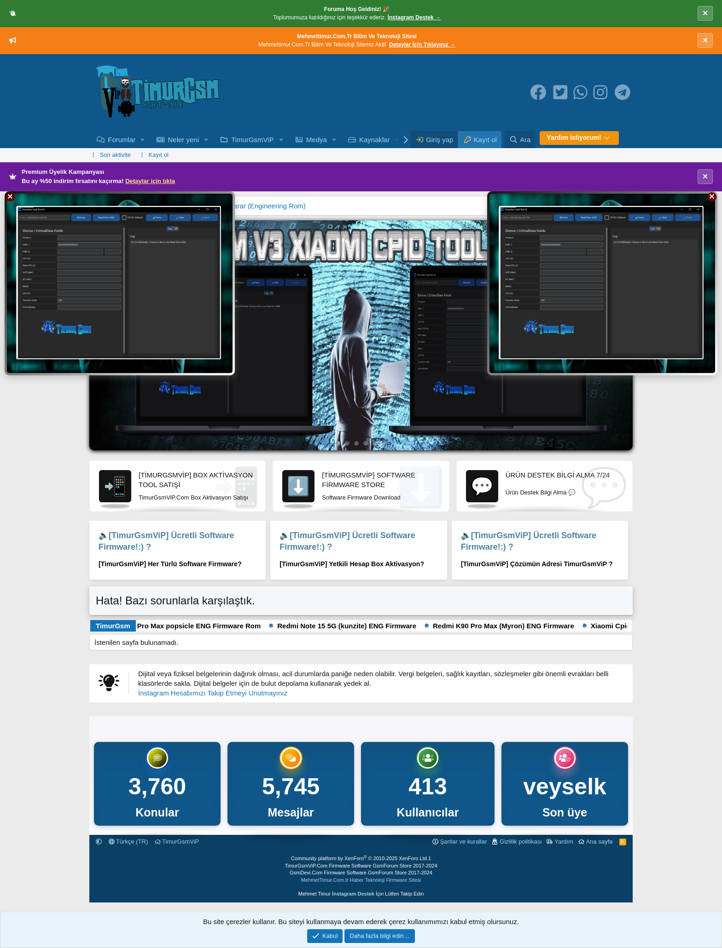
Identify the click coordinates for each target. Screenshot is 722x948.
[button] (142, 139)
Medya (316, 140)
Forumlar (121, 140)
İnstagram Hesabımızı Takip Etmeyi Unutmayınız (212, 693)
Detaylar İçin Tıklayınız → (422, 44)
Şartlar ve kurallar (463, 841)
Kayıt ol (159, 154)
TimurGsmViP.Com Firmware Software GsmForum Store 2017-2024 (361, 865)
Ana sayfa (599, 841)
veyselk (564, 786)
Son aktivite (115, 154)
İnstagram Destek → (414, 17)
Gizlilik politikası (521, 841)
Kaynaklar (374, 140)
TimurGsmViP (252, 140)
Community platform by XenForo (359, 858)
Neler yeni (183, 140)
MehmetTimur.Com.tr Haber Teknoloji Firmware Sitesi (361, 880)
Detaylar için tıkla (150, 181)
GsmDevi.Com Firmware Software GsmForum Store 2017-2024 (361, 872)
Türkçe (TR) (128, 841)
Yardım (563, 841)
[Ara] (520, 139)
